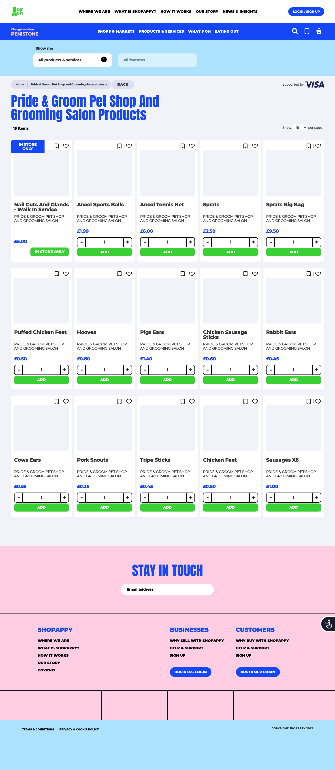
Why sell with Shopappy (197, 641)
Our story (49, 663)
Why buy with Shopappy (262, 641)
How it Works (53, 655)
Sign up (178, 655)
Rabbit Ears (281, 332)
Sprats (211, 204)
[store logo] (29, 12)
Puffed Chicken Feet (40, 332)
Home (19, 84)
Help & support (186, 648)
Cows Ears (27, 460)
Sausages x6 (282, 460)
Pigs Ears (152, 332)
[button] (57, 147)
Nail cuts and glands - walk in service (41, 207)
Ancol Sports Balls (100, 204)
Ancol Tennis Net (162, 204)
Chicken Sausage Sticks (225, 335)
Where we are (53, 641)
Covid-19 (46, 670)
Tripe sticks (155, 460)
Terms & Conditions (38, 729)
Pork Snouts (92, 460)
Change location (22, 29)
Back (122, 84)
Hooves (86, 332)
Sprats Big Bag (285, 204)
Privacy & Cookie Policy (79, 729)
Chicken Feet (220, 460)
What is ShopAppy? (58, 648)
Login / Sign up (306, 12)
